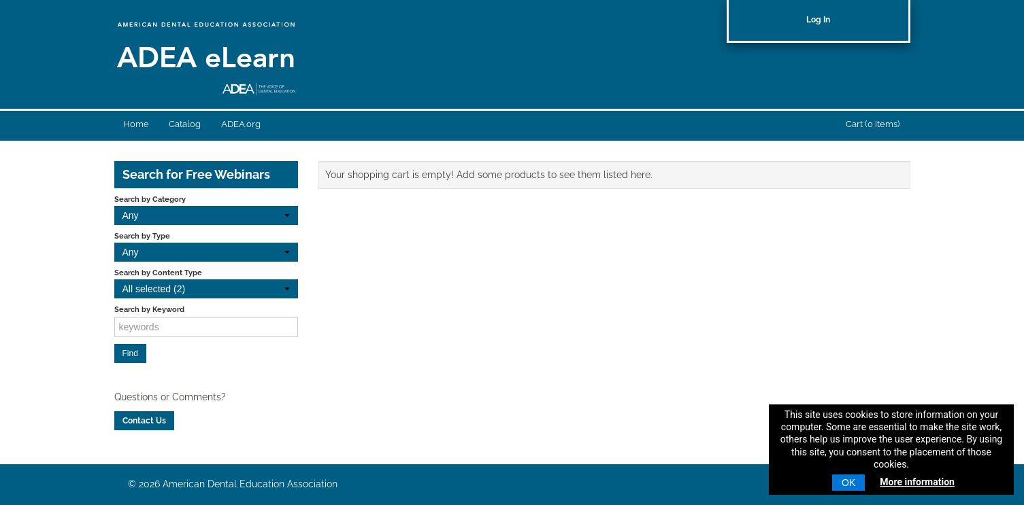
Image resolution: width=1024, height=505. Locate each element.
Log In (818, 19)
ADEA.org (241, 124)
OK (848, 482)
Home (136, 124)
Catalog (185, 124)
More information (917, 481)
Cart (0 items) (872, 124)
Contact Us (144, 420)
